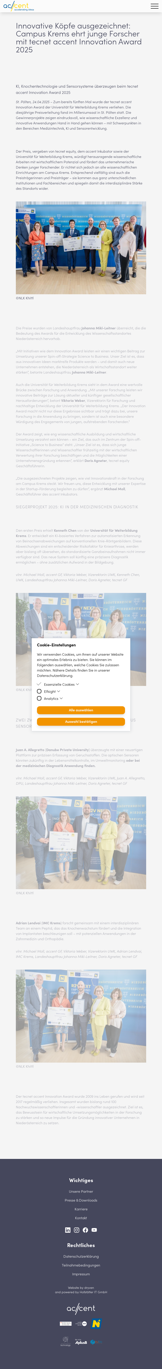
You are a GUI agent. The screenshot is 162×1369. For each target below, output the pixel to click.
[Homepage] (19, 6)
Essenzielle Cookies (61, 684)
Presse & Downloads (81, 1200)
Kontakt (81, 1217)
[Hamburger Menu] (154, 6)
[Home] (81, 1309)
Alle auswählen (81, 709)
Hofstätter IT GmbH (93, 1292)
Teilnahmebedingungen (81, 1265)
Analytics (53, 698)
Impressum (81, 1273)
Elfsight (52, 691)
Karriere (81, 1208)
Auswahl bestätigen (81, 721)
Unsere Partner (81, 1191)
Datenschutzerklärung (81, 1256)
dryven (89, 1287)
